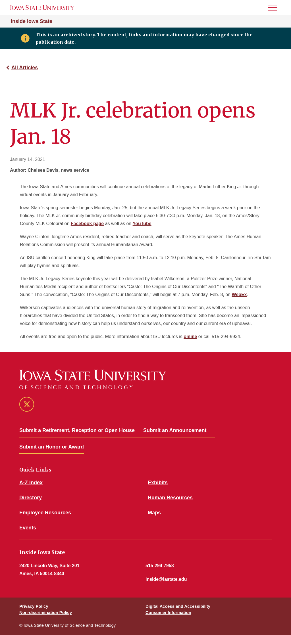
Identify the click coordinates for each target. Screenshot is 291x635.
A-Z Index (31, 482)
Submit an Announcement (174, 430)
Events (27, 528)
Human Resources (170, 497)
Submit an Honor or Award (51, 447)
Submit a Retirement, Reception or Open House (77, 430)
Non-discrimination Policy (45, 612)
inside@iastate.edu (166, 579)
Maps (154, 512)
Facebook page (87, 223)
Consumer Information (168, 612)
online (190, 336)
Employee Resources (45, 512)
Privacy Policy (33, 606)
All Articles (24, 67)
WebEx (239, 294)
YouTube (142, 223)
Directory (30, 497)
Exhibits (158, 482)
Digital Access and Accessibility (178, 606)
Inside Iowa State (31, 21)
